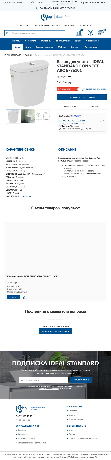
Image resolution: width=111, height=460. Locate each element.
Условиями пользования (49, 389)
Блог (71, 430)
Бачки (17, 47)
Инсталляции (63, 41)
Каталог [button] (24, 26)
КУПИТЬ (13, 297)
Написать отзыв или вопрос (55, 331)
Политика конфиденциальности (83, 439)
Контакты (85, 26)
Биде (28, 47)
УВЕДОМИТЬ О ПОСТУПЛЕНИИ (82, 97)
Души (78, 41)
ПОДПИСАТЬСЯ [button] (81, 380)
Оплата (72, 415)
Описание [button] (94, 106)
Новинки (70, 26)
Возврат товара (76, 419)
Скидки (72, 434)
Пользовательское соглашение (31, 443)
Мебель (62, 47)
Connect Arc (26, 196)
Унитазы (16, 41)
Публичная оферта (26, 439)
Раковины (46, 41)
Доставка (73, 411)
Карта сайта (23, 434)
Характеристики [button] (69, 106)
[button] (65, 4)
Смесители (30, 41)
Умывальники (92, 41)
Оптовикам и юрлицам (47, 26)
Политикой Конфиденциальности (69, 386)
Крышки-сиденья (44, 47)
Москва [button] (76, 116)
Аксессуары (91, 47)
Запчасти (75, 47)
